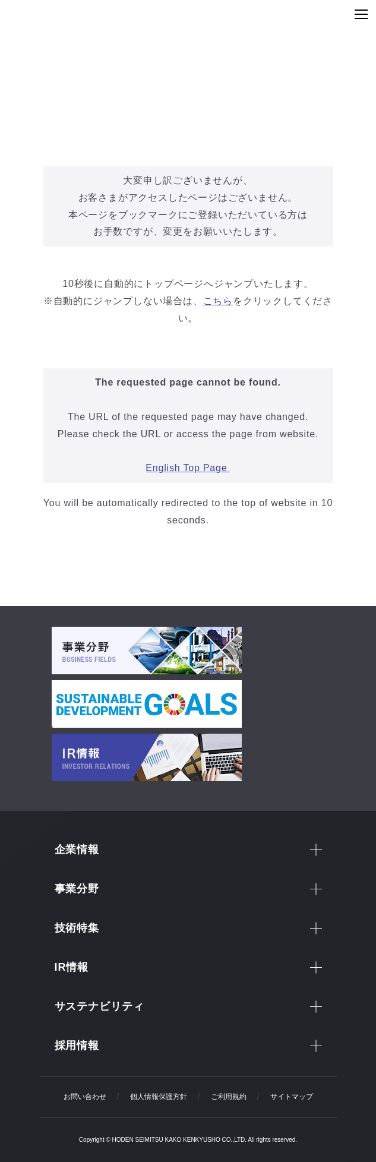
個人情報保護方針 (158, 1096)
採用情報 (77, 1046)
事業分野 (77, 889)
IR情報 (72, 967)
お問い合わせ (85, 1096)
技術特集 (77, 928)
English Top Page (188, 468)
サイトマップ (291, 1096)
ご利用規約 (229, 1096)
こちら (218, 301)
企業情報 (77, 849)
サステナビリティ (99, 1006)
